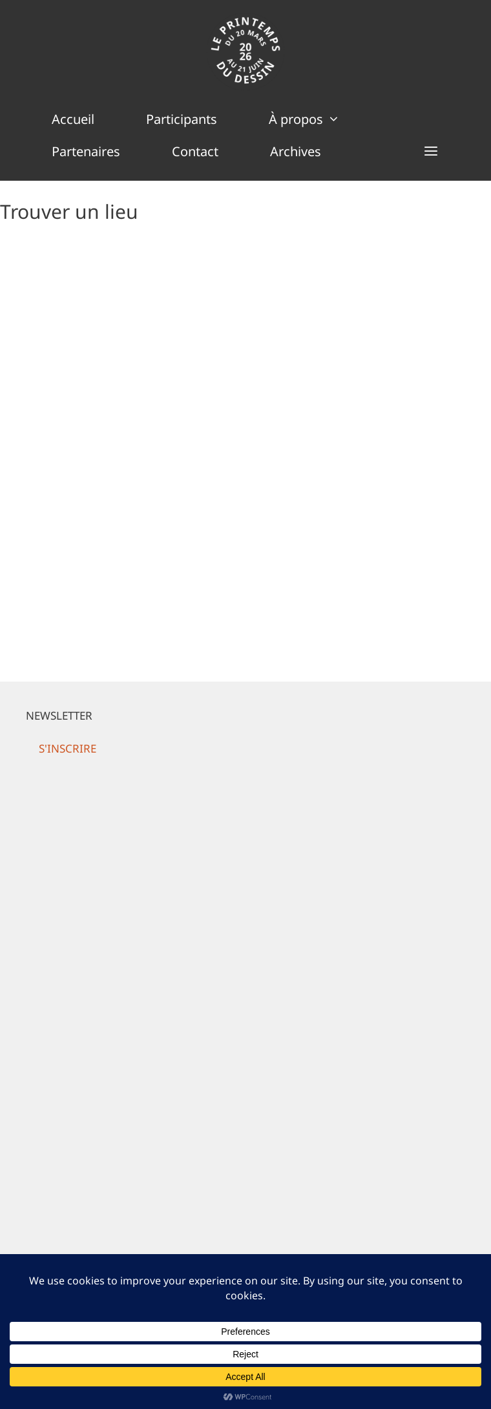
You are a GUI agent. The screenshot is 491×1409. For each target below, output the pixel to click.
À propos (317, 119)
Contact (195, 151)
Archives (295, 151)
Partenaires (86, 151)
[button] (431, 152)
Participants (181, 119)
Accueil (73, 119)
